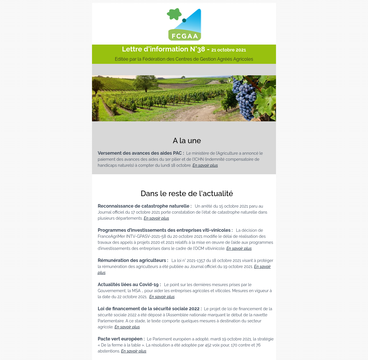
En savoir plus (205, 165)
